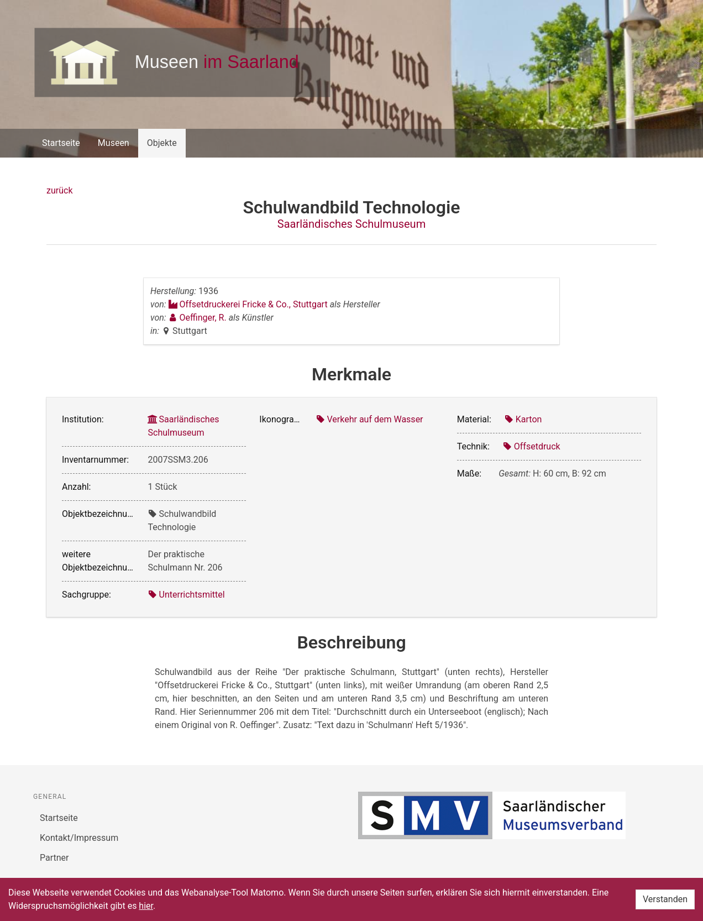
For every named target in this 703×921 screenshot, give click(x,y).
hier (146, 906)
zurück (59, 190)
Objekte (162, 143)
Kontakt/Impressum (79, 838)
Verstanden (665, 899)
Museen (113, 143)
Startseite (61, 143)
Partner (54, 857)
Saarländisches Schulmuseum (351, 224)
